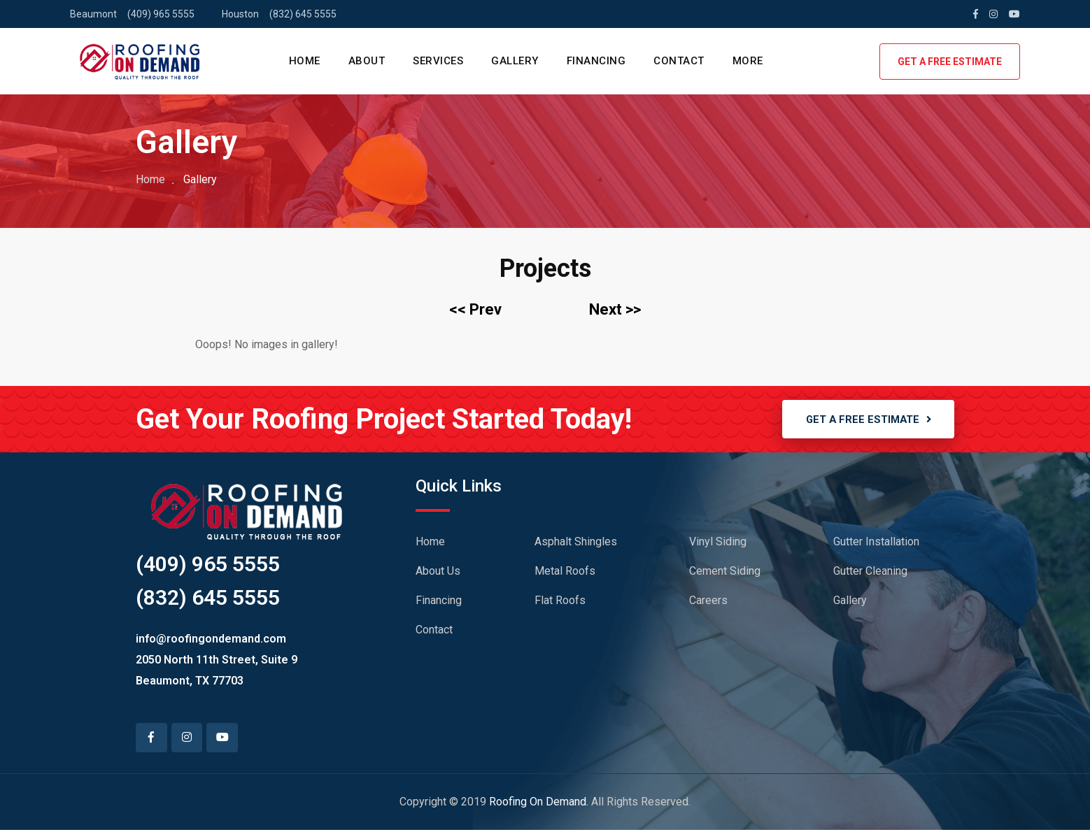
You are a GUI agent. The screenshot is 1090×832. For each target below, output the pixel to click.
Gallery (850, 602)
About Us (438, 573)
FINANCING (596, 61)
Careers (708, 602)
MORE (747, 61)
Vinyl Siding (717, 543)
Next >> (615, 309)
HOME (304, 61)
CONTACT (679, 61)
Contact (434, 631)
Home (150, 179)
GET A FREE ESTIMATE (950, 61)
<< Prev (475, 309)
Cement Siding (724, 573)
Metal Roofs (565, 573)
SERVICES (438, 61)
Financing (439, 602)
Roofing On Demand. (538, 803)
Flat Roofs (560, 602)
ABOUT (366, 61)
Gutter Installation (876, 543)
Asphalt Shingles (576, 543)
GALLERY (515, 61)
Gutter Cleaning (870, 573)
